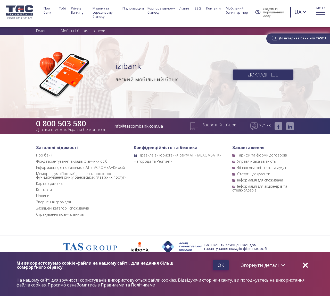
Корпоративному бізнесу (161, 10)
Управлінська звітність (256, 161)
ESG (198, 8)
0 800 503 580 (61, 123)
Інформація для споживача (260, 180)
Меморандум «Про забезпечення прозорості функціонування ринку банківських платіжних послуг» (81, 175)
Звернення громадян (54, 201)
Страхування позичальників (60, 214)
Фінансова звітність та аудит (261, 167)
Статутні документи (253, 173)
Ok (220, 265)
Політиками (143, 285)
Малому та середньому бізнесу (103, 12)
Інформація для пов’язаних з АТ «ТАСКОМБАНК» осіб (80, 167)
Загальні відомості (57, 147)
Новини (42, 195)
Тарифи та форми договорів (262, 155)
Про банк (47, 10)
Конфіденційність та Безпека (165, 147)
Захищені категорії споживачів (62, 208)
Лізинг (184, 8)
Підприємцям (133, 8)
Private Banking (77, 10)
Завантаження (248, 147)
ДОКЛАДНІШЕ (263, 75)
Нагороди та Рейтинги (153, 161)
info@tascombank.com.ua (138, 126)
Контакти (213, 8)
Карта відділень (49, 183)
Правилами (112, 285)
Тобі (62, 8)
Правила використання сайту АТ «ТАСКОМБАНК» (180, 155)
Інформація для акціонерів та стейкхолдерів (259, 188)
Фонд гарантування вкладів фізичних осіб (72, 161)
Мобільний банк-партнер (237, 10)
